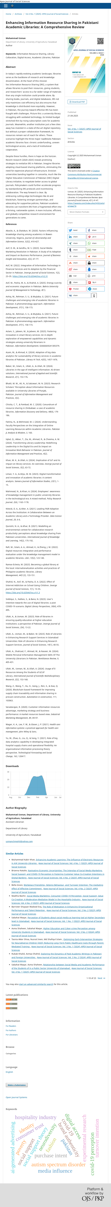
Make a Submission (17, 1085)
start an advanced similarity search (36, 984)
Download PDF (78, 102)
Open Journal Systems (16, 1097)
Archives (18, 14)
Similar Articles (14, 853)
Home (8, 14)
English (9, 1072)
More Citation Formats (79, 212)
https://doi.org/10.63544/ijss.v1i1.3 (23, 592)
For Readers (11, 1026)
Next (100, 978)
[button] (77, 230)
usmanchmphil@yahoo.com (19, 841)
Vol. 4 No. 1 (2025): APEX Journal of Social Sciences (47, 14)
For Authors (11, 1030)
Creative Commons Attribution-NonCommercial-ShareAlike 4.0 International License (85, 174)
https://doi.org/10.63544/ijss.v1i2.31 (30, 276)
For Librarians (12, 1034)
